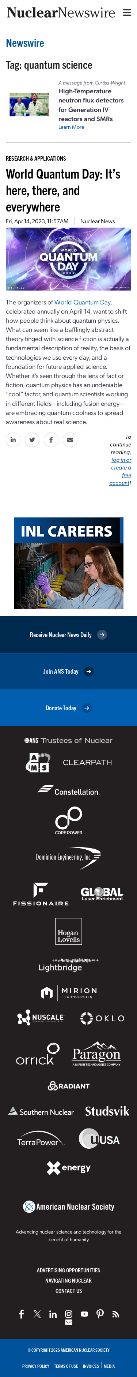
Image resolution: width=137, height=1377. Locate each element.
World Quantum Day (82, 302)
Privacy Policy (35, 1366)
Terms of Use (66, 1366)
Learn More (71, 126)
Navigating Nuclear (68, 1280)
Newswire (25, 42)
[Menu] (125, 12)
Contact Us (69, 1290)
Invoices (91, 1366)
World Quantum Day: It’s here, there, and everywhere (63, 189)
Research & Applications (36, 158)
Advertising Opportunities (68, 1269)
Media (109, 1366)
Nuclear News (97, 221)
